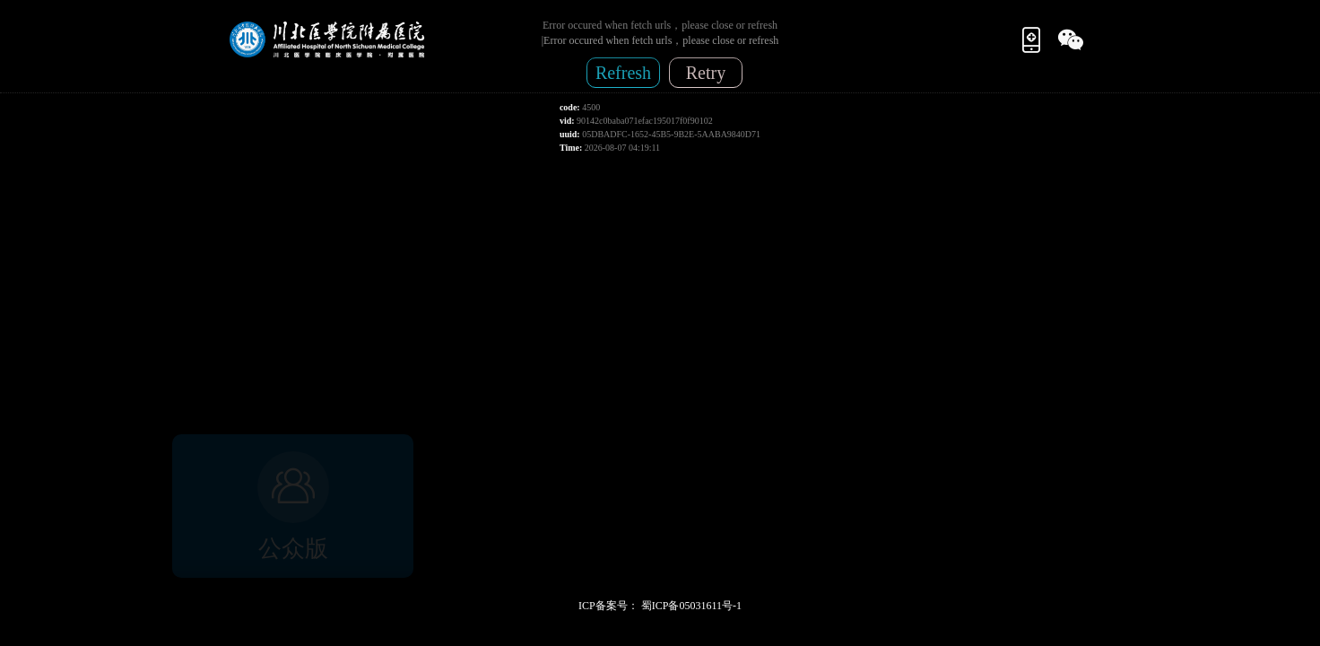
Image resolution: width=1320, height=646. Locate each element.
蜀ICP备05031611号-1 (691, 605)
